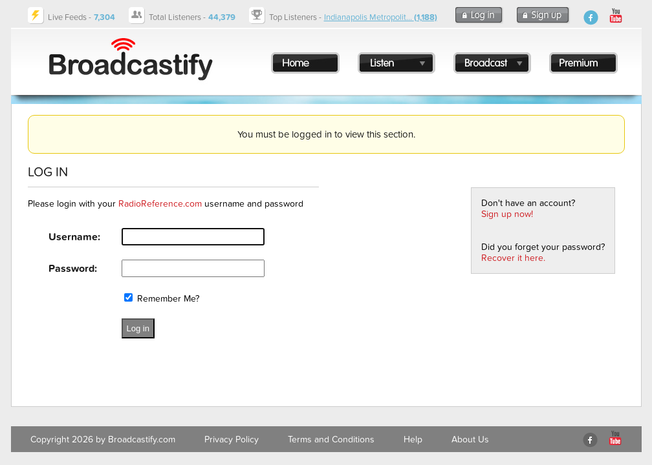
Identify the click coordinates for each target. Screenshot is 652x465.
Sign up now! (507, 214)
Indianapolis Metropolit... (380, 17)
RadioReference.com (160, 203)
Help (413, 439)
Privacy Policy (231, 439)
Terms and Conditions (331, 439)
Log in (138, 328)
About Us (470, 439)
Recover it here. (513, 258)
